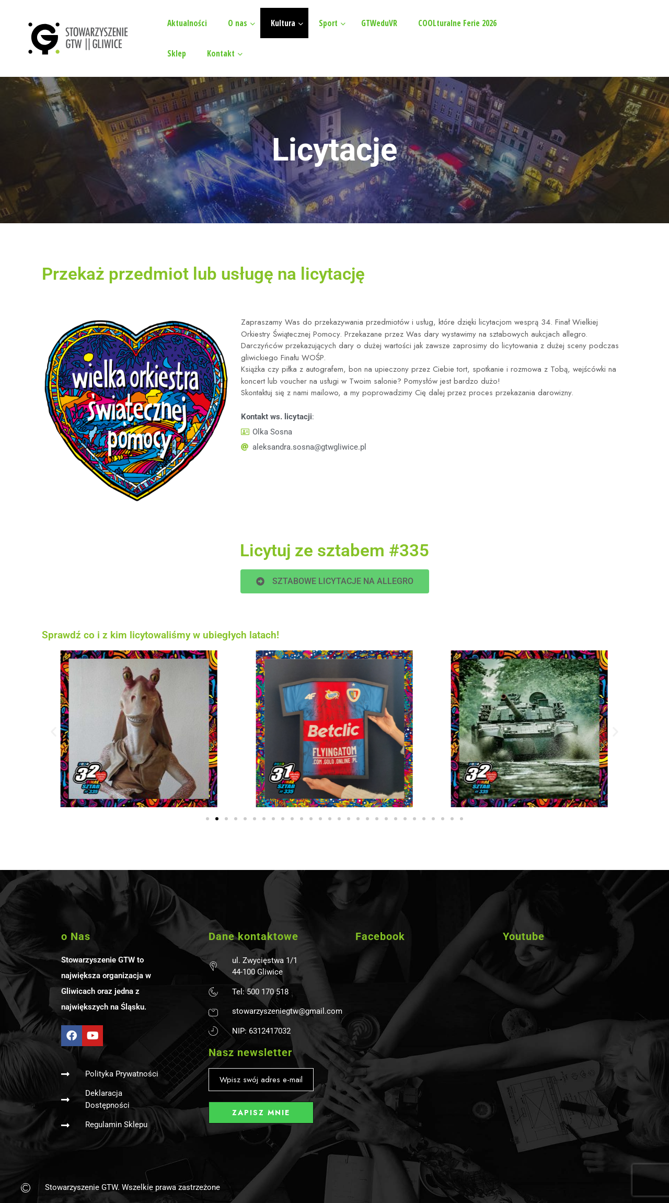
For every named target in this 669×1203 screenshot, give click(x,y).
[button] (53, 731)
